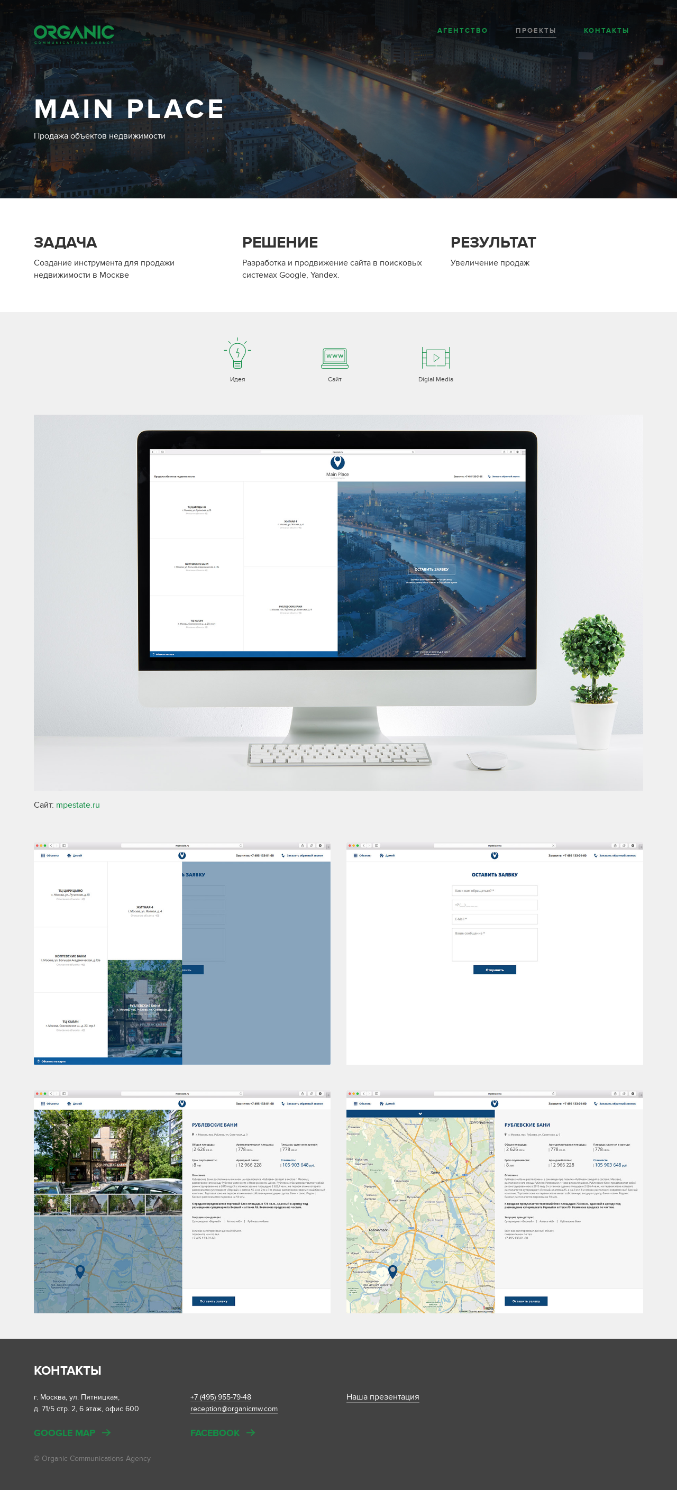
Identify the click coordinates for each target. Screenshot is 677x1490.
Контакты (606, 30)
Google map (64, 1434)
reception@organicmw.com (234, 1408)
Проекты (536, 30)
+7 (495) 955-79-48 (220, 1397)
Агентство (462, 30)
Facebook (215, 1434)
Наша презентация (382, 1397)
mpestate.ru (78, 805)
